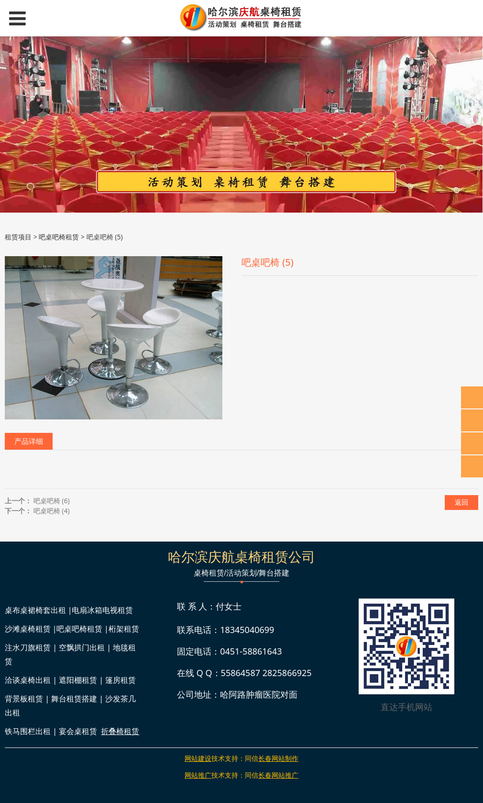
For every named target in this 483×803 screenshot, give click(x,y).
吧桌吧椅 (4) (51, 510)
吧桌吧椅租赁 (59, 236)
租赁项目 (18, 236)
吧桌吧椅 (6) (51, 500)
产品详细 (28, 441)
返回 (461, 502)
